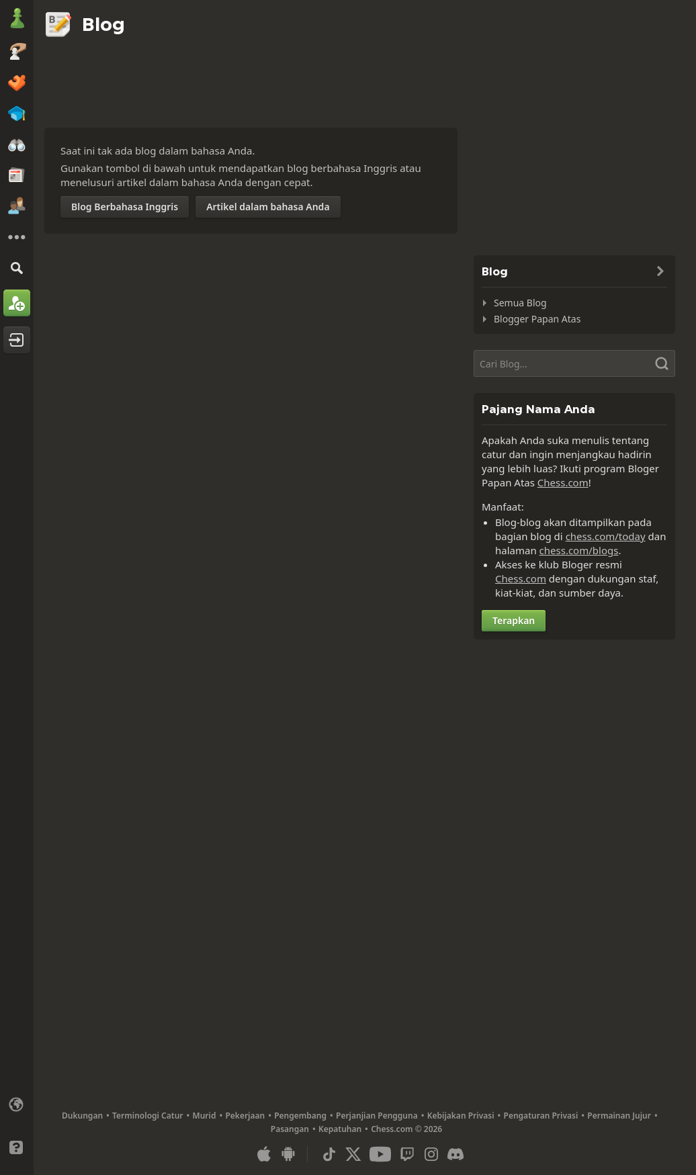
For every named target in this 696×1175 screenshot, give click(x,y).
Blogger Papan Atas (537, 318)
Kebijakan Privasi (460, 1115)
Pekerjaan (245, 1115)
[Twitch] (407, 1154)
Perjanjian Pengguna (377, 1115)
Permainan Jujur (619, 1115)
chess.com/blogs (579, 550)
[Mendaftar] (16, 303)
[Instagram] (431, 1154)
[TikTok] (329, 1154)
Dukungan (82, 1115)
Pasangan (290, 1129)
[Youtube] (380, 1154)
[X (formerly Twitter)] (353, 1154)
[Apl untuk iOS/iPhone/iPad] (264, 1154)
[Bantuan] (17, 1147)
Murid (204, 1115)
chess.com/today (606, 536)
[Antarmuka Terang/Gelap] (17, 1126)
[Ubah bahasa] (17, 1104)
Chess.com (563, 482)
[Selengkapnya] (17, 237)
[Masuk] (16, 340)
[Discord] (455, 1154)
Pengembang (300, 1115)
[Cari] (17, 268)
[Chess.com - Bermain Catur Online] (17, 19)
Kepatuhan (339, 1129)
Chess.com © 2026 (406, 1129)
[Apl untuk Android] (288, 1154)
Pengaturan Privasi (541, 1115)
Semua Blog (520, 302)
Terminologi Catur (147, 1115)
